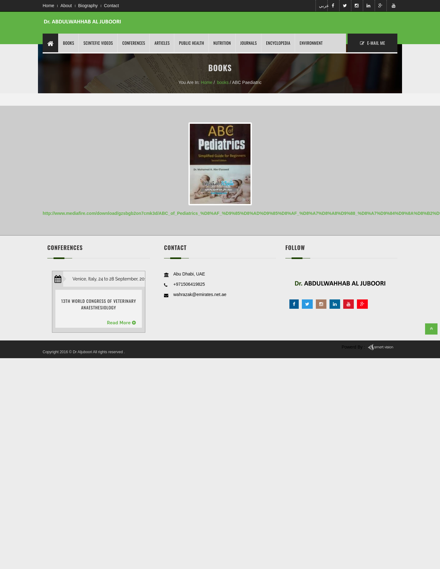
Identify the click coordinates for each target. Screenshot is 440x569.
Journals (248, 43)
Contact (111, 5)
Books (68, 43)
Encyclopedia (278, 43)
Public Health (191, 43)
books (222, 82)
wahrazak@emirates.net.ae (200, 294)
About (66, 5)
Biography (88, 5)
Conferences (133, 43)
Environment (311, 43)
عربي (322, 5)
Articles (162, 43)
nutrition (222, 43)
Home (48, 5)
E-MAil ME (372, 42)
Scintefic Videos (98, 43)
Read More (119, 322)
